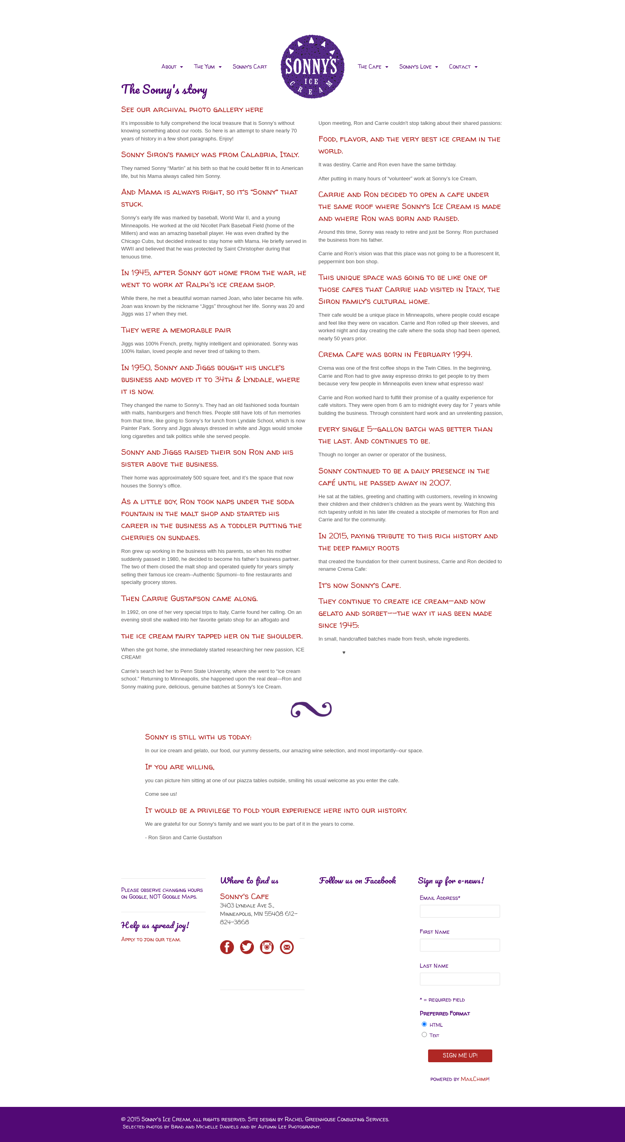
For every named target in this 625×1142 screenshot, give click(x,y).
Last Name (434, 965)
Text (434, 1035)
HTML (436, 1025)
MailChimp (474, 1079)
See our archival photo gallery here (192, 109)
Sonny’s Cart (250, 66)
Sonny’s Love (415, 66)
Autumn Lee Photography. (289, 1126)
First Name (435, 931)
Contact (460, 66)
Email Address (440, 897)
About (169, 66)
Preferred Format (445, 1013)
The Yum (204, 66)
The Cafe (369, 66)
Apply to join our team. (152, 939)
